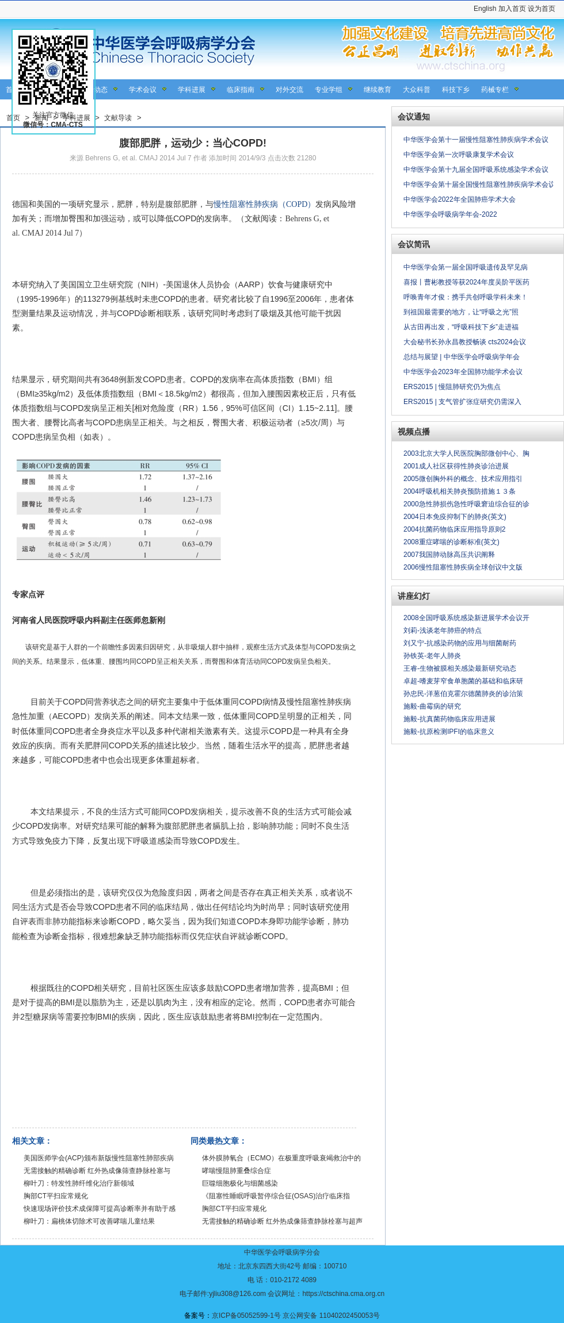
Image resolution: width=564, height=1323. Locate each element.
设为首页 (541, 9)
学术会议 (143, 90)
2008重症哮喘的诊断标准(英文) (451, 542)
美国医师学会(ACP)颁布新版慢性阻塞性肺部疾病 (99, 1158)
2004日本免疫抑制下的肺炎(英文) (454, 517)
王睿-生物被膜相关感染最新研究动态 (459, 668)
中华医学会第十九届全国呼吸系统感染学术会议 (475, 170)
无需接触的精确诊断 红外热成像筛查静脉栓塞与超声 (282, 1221)
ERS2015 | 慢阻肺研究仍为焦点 (452, 387)
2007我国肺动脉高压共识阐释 (449, 555)
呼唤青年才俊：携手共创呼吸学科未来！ (465, 297)
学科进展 (191, 90)
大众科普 (416, 90)
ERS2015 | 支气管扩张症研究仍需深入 (462, 402)
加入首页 (512, 9)
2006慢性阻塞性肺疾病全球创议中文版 (463, 567)
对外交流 (289, 90)
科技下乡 (456, 90)
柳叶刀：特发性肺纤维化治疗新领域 (79, 1183)
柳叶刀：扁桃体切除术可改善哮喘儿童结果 (89, 1221)
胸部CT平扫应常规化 (56, 1196)
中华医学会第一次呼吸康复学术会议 (458, 155)
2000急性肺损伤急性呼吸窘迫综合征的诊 (466, 504)
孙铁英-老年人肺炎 (432, 656)
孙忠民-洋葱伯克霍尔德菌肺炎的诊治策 (463, 694)
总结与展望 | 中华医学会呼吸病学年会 (461, 357)
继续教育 (377, 90)
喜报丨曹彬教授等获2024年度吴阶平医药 (466, 282)
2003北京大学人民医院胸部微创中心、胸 (466, 453)
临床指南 (240, 90)
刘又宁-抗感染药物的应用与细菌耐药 (459, 643)
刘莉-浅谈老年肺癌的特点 (442, 630)
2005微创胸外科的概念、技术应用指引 (463, 479)
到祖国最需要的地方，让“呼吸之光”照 (461, 312)
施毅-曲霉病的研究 (432, 706)
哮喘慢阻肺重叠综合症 (236, 1171)
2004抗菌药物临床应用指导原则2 (454, 529)
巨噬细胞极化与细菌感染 (240, 1183)
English (485, 9)
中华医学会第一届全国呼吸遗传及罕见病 (465, 267)
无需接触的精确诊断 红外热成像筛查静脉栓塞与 (97, 1171)
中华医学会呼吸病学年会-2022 (450, 214)
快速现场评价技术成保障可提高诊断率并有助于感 (100, 1209)
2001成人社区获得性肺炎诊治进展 (456, 466)
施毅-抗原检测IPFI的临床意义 (448, 732)
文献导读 (118, 118)
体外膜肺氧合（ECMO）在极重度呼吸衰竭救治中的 (281, 1158)
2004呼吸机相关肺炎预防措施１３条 (459, 491)
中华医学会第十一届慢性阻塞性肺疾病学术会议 (475, 140)
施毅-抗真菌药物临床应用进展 (449, 719)
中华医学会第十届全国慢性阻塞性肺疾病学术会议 (479, 184)
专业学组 (328, 90)
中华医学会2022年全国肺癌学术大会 (459, 199)
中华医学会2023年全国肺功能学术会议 (463, 372)
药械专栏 (495, 90)
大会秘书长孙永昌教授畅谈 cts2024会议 (464, 342)
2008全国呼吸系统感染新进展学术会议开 (466, 618)
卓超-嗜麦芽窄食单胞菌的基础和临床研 (463, 681)
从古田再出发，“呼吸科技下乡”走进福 (461, 327)
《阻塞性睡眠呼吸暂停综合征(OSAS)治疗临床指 (276, 1196)
